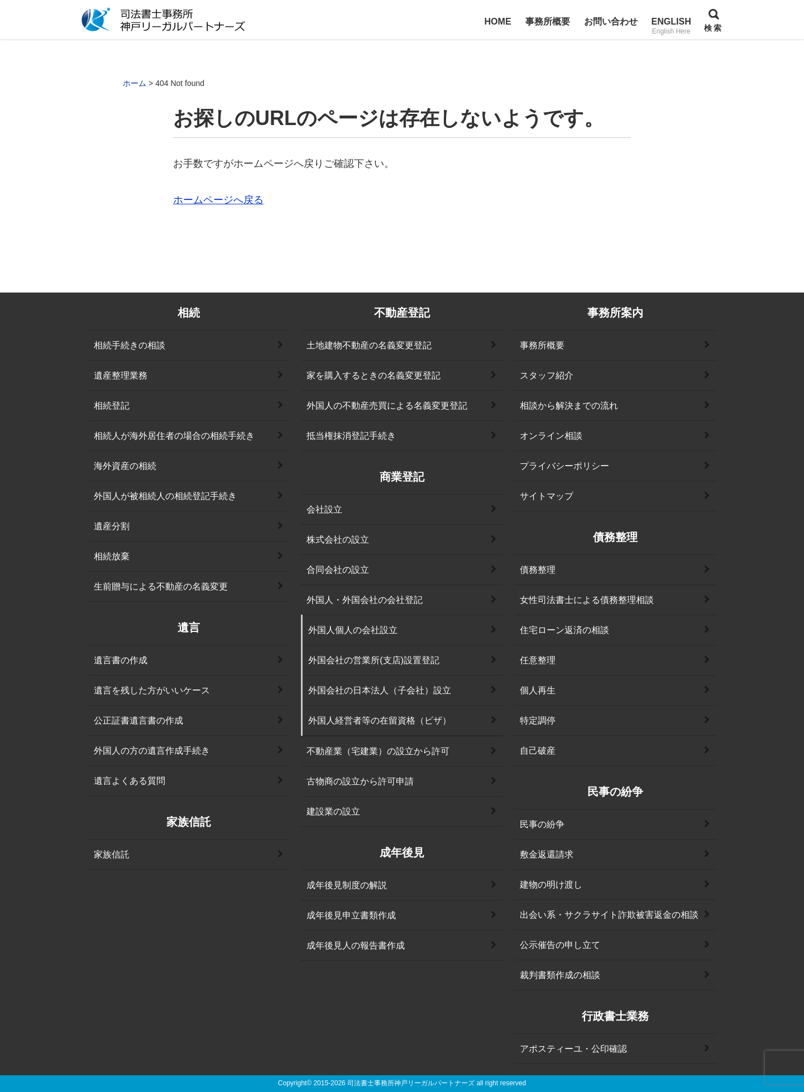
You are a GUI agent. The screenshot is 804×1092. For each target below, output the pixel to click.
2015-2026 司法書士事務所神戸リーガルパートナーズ (394, 1083)
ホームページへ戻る (218, 199)
